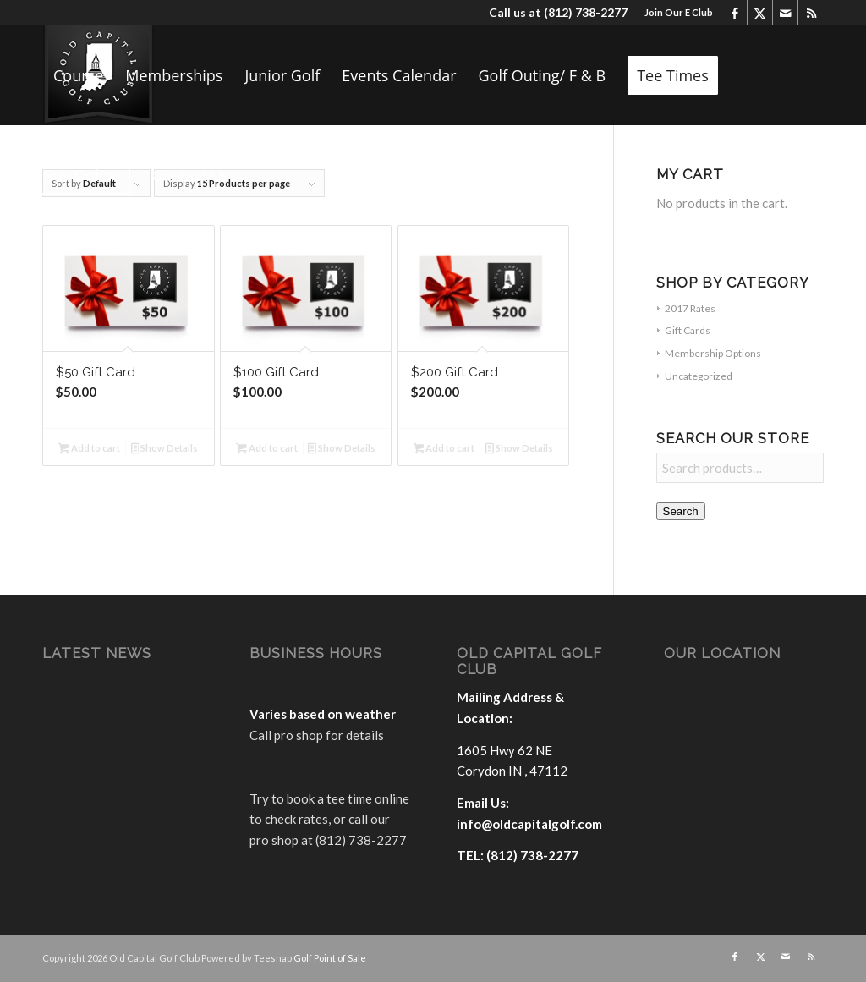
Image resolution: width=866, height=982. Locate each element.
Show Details (165, 449)
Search (681, 511)
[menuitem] (674, 12)
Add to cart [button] (89, 449)
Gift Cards (687, 330)
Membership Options (713, 353)
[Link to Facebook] (734, 12)
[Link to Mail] (785, 12)
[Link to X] (760, 12)
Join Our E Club (678, 12)
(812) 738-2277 (586, 12)
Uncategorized (698, 376)
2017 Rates (690, 308)
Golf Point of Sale (329, 957)
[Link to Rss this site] (811, 12)
